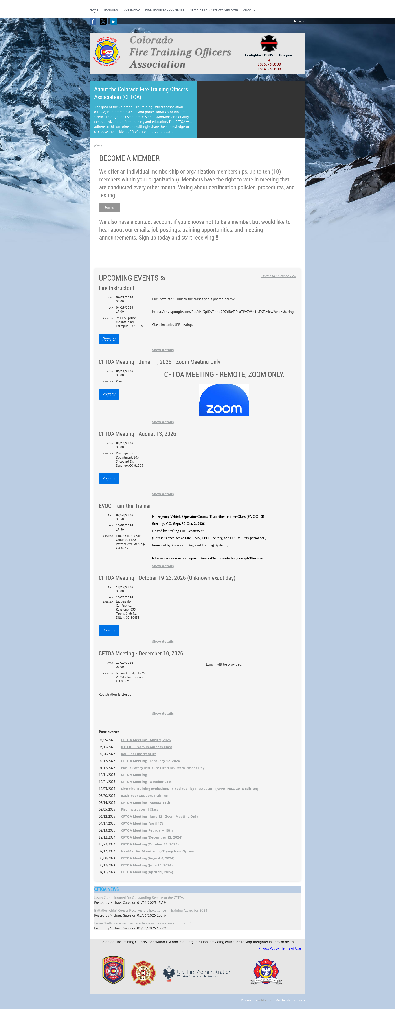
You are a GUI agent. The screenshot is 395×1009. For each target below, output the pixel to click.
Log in (301, 21)
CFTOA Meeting (134, 774)
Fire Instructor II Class (139, 809)
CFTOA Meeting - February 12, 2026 (150, 760)
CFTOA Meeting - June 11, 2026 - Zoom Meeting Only (159, 362)
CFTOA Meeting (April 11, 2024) (147, 872)
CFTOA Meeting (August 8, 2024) (147, 858)
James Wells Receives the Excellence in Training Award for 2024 (143, 923)
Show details (163, 349)
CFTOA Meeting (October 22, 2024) (150, 844)
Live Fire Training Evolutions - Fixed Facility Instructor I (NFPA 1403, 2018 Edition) (189, 788)
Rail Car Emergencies (138, 753)
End (111, 307)
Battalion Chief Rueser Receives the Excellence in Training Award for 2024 (150, 910)
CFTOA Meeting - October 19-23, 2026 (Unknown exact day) (167, 578)
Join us (109, 207)
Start (110, 297)
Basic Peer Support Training (144, 795)
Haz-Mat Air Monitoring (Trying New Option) (158, 851)
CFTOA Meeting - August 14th (145, 802)
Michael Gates (120, 902)
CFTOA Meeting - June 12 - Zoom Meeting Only (159, 816)
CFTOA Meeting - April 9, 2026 (146, 740)
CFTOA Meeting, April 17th (143, 823)
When (110, 371)
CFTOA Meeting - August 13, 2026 (137, 434)
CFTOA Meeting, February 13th (147, 830)
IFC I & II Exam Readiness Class (146, 747)
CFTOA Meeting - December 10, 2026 (141, 653)
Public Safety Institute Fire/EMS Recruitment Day (163, 767)
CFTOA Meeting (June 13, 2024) (147, 865)
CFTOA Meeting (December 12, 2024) (151, 837)
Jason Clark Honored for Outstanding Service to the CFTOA (139, 897)
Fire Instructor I (116, 288)
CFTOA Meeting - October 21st (146, 781)
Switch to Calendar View (278, 276)
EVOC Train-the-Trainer (125, 506)
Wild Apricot (266, 1000)
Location (108, 318)
